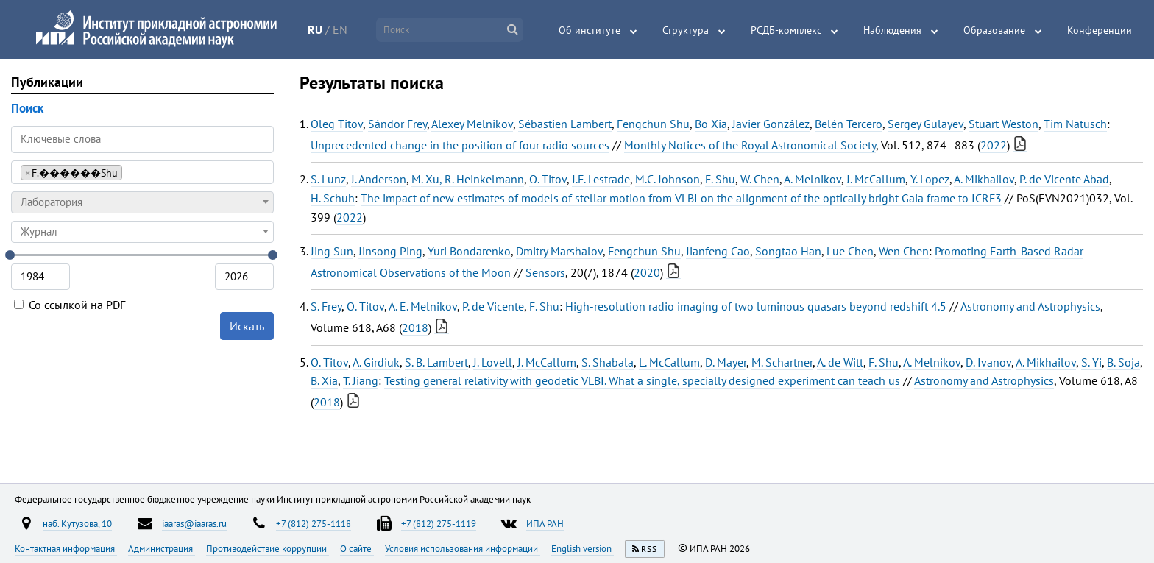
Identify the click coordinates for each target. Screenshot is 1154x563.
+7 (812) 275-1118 (313, 523)
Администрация (161, 548)
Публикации (47, 82)
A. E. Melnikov (423, 306)
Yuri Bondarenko (469, 251)
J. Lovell (492, 362)
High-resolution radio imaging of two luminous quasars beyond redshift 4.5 (755, 306)
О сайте (357, 548)
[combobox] (142, 172)
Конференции (1099, 30)
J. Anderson (378, 178)
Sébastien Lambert (565, 123)
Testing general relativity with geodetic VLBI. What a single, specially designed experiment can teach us (642, 380)
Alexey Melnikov (472, 123)
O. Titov (548, 178)
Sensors (545, 272)
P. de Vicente (493, 306)
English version (582, 548)
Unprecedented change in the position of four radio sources (460, 145)
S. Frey (326, 306)
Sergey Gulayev (925, 123)
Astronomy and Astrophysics (1030, 306)
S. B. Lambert (436, 362)
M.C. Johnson (667, 178)
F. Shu (720, 178)
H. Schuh (333, 198)
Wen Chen (904, 251)
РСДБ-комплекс (786, 30)
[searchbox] (130, 172)
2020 (647, 272)
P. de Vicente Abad (1064, 178)
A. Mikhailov (984, 178)
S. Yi (1091, 362)
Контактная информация (66, 548)
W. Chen (759, 178)
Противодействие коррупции (267, 548)
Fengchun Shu (653, 123)
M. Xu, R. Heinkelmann (467, 178)
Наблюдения (892, 30)
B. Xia (324, 380)
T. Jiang (360, 380)
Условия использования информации (462, 548)
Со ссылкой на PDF (70, 304)
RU (315, 29)
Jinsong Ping (390, 251)
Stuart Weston (1003, 123)
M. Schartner (782, 362)
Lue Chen (850, 251)
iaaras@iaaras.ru (194, 523)
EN (340, 29)
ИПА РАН (545, 523)
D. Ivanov (988, 362)
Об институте (589, 30)
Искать (247, 326)
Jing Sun (332, 251)
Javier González (771, 123)
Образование (994, 30)
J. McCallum (875, 178)
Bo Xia (711, 123)
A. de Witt (840, 362)
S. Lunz (328, 178)
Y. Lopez (929, 178)
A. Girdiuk (376, 362)
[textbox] (142, 202)
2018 (415, 327)
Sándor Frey (397, 123)
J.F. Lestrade (601, 178)
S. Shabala (607, 362)
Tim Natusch (1075, 123)
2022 (993, 145)
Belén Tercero (848, 123)
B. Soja (1123, 362)
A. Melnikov (812, 178)
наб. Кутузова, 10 (77, 523)
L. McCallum (669, 362)
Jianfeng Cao (718, 251)
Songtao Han (788, 251)
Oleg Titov (337, 123)
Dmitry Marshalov (559, 251)
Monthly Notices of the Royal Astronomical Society (750, 145)
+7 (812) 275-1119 (438, 523)
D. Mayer (725, 362)
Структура (685, 30)
